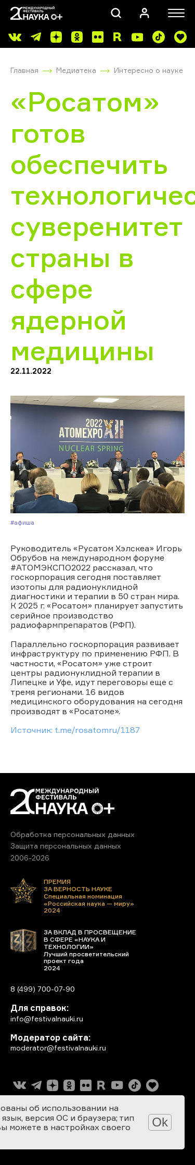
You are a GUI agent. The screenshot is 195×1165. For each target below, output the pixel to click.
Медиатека (76, 70)
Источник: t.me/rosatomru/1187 (75, 730)
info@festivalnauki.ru (46, 1018)
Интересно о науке (148, 70)
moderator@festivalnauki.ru (58, 1047)
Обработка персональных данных (72, 834)
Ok (160, 1122)
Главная (24, 70)
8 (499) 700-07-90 (42, 988)
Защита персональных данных (65, 845)
